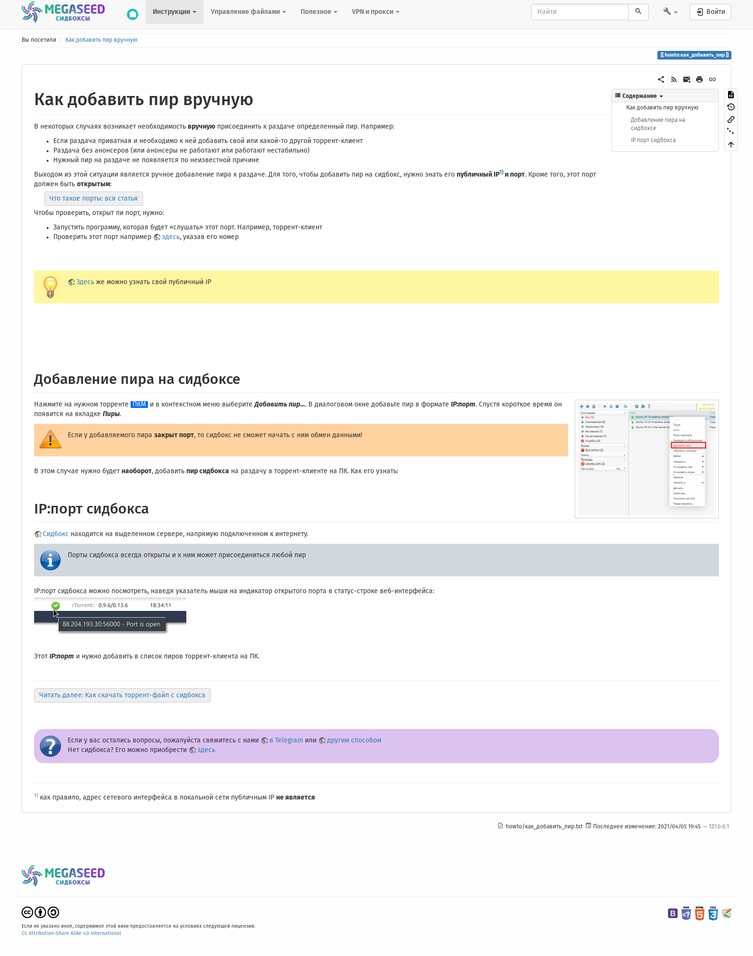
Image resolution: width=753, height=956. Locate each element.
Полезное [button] (319, 12)
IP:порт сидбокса (653, 140)
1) (501, 172)
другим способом (354, 740)
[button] (670, 12)
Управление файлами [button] (248, 12)
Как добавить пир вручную (101, 40)
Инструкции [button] (174, 12)
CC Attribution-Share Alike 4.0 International (71, 933)
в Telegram (286, 740)
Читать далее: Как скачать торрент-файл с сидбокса (122, 695)
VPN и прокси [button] (376, 12)
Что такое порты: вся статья (93, 198)
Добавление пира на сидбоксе (658, 124)
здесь (171, 237)
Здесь (85, 282)
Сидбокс (56, 534)
